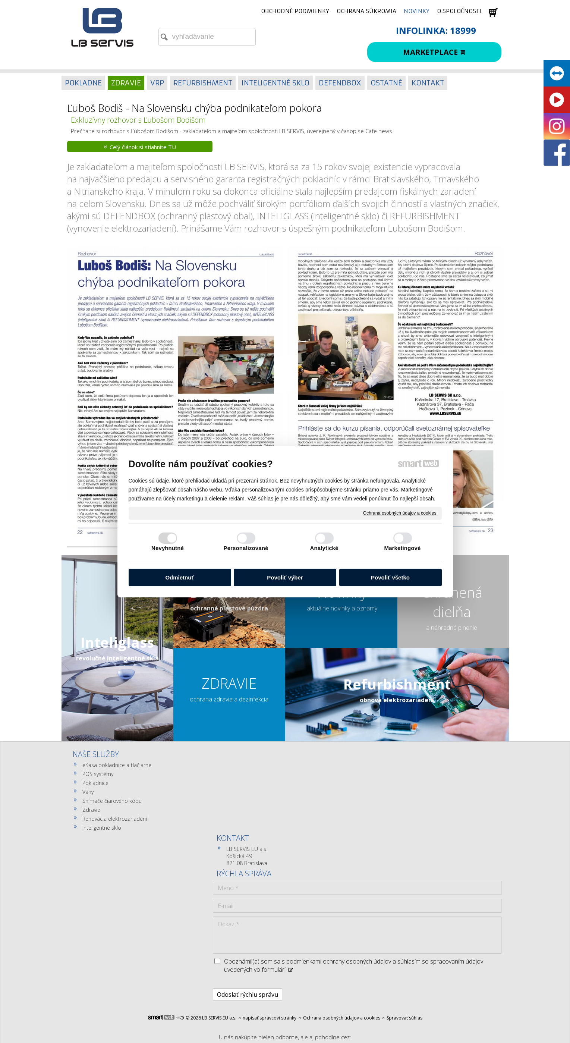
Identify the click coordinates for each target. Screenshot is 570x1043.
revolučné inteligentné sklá (117, 658)
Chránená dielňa (451, 601)
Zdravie (91, 809)
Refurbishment (397, 684)
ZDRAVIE (229, 683)
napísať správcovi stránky (269, 907)
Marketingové (402, 548)
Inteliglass (117, 642)
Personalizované (246, 548)
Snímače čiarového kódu (112, 800)
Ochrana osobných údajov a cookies (400, 512)
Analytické (324, 548)
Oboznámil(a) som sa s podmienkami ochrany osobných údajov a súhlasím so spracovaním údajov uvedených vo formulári (431, 850)
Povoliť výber (285, 577)
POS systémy (97, 773)
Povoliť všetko (390, 577)
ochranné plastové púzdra (229, 608)
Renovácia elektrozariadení (114, 818)
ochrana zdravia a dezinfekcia (229, 699)
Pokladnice (95, 782)
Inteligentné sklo (101, 827)
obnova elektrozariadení (397, 700)
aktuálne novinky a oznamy (342, 608)
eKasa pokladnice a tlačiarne (116, 765)
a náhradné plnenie (451, 627)
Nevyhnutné (167, 548)
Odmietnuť (179, 577)
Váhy (88, 791)
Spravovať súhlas (404, 907)
